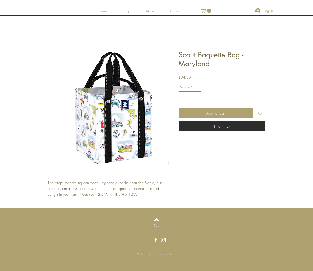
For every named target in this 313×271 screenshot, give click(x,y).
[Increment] (198, 96)
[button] (206, 11)
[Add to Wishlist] (260, 113)
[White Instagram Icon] (163, 240)
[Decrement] (182, 96)
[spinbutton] (190, 96)
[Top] (156, 225)
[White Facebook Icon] (156, 240)
